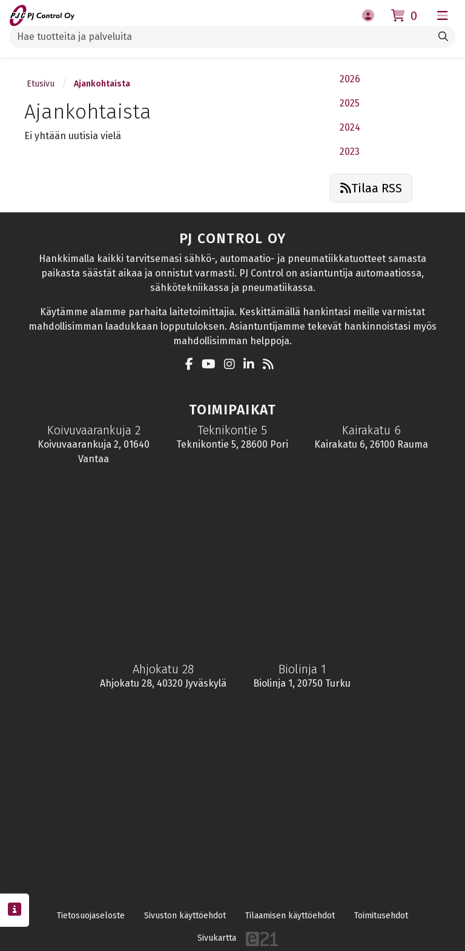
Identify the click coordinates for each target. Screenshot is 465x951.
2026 (350, 79)
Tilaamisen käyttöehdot (290, 915)
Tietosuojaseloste (91, 915)
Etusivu (40, 84)
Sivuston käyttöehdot (185, 915)
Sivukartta (216, 938)
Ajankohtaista (102, 84)
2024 (350, 127)
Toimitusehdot (381, 915)
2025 (350, 103)
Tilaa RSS (371, 188)
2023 (350, 151)
